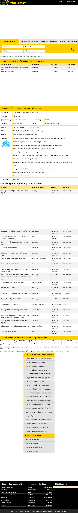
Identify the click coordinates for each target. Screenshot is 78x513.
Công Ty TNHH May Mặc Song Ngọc (36, 423)
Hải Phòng (31, 495)
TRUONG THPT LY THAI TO (9, 304)
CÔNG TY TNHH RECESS (9, 247)
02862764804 (67, 258)
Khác (29, 492)
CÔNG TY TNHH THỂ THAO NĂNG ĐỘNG (39, 419)
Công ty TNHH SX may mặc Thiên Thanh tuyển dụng (24, 56)
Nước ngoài (31, 505)
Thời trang (35, 67)
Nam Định (49, 505)
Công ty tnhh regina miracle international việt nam (39, 400)
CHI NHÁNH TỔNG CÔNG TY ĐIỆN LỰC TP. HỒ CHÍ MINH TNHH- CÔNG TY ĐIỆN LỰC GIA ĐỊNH (15, 277)
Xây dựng (4, 490)
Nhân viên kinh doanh (39, 258)
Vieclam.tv (3, 56)
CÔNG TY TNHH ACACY (8, 331)
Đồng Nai (49, 490)
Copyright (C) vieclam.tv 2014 (20, 511)
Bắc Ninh (49, 495)
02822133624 (67, 264)
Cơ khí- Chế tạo (37, 326)
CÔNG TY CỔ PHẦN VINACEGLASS (12, 282)
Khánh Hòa (31, 502)
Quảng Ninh (48, 497)
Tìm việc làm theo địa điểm (48, 41)
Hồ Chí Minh (55, 67)
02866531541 (67, 191)
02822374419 (67, 293)
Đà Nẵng (49, 492)
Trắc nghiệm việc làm (34, 440)
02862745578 (67, 331)
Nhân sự (34, 236)
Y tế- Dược (35, 231)
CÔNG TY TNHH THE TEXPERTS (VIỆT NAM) (39, 404)
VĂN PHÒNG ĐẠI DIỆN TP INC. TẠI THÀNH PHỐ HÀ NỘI (39, 412)
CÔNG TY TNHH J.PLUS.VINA (35, 366)
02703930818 (17, 123)
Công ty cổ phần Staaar (33, 416)
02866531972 (67, 315)
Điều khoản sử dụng (60, 511)
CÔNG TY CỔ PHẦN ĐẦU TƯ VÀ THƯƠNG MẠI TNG (39, 397)
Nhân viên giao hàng (7, 71)
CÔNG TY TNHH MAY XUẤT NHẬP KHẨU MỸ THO (39, 408)
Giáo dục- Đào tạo (38, 264)
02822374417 (67, 299)
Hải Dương (31, 500)
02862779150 (67, 253)
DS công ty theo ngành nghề (29, 41)
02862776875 (67, 247)
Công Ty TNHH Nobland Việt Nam (36, 362)
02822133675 (67, 288)
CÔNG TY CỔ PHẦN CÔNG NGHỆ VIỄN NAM (15, 326)
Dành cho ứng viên (32, 443)
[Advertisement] (39, 467)
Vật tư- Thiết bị (37, 282)
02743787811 (67, 304)
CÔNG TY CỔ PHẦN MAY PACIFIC (36, 370)
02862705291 (67, 275)
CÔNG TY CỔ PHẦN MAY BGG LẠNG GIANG (39, 385)
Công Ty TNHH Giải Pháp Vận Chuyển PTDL (15, 310)
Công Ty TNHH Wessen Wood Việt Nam (13, 258)
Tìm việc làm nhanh (9, 41)
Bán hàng (35, 242)
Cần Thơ (49, 502)
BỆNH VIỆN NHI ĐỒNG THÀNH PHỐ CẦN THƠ (15, 231)
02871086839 (67, 282)
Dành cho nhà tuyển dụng (34, 447)
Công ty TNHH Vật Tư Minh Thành (11, 299)
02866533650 (67, 310)
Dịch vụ (34, 191)
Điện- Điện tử (36, 275)
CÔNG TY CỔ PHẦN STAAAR (35, 381)
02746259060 (67, 320)
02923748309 (67, 231)
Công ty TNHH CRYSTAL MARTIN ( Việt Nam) (39, 358)
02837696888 (67, 242)
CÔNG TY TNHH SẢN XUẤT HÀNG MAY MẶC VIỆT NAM (39, 374)
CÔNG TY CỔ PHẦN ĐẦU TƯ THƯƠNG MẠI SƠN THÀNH (39, 389)
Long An (30, 497)
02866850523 (67, 236)
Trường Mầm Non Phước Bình (10, 264)
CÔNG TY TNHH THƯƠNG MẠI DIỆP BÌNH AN (15, 293)
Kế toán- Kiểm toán (7, 487)
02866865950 (67, 326)
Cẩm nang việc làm (32, 451)
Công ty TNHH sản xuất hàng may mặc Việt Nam (39, 378)
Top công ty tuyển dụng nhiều (68, 41)
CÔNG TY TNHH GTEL (8, 288)
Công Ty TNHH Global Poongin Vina (36, 431)
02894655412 (67, 269)
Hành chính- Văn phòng (8, 492)
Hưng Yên (49, 500)
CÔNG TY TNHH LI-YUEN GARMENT (37, 427)
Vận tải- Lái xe (36, 310)
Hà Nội (30, 487)
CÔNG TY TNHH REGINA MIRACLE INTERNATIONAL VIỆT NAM (39, 393)
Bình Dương (32, 490)
